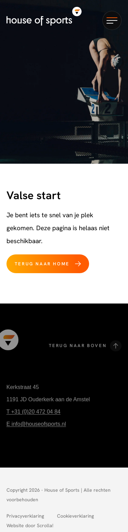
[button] (112, 20)
